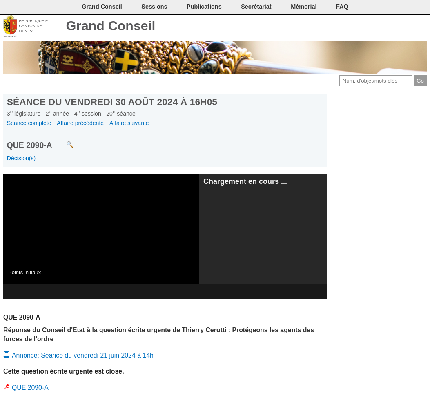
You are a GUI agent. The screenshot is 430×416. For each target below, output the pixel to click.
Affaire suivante (129, 123)
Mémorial (303, 6)
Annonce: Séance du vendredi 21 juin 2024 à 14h (83, 355)
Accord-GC (407, 26)
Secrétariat (256, 6)
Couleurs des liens (394, 26)
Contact (353, 26)
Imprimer (366, 26)
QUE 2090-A (30, 387)
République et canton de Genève (34, 25)
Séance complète (29, 123)
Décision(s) (21, 158)
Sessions (154, 6)
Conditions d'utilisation (380, 26)
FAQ (342, 6)
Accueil (421, 26)
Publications (204, 6)
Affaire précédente (80, 123)
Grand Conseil (111, 25)
